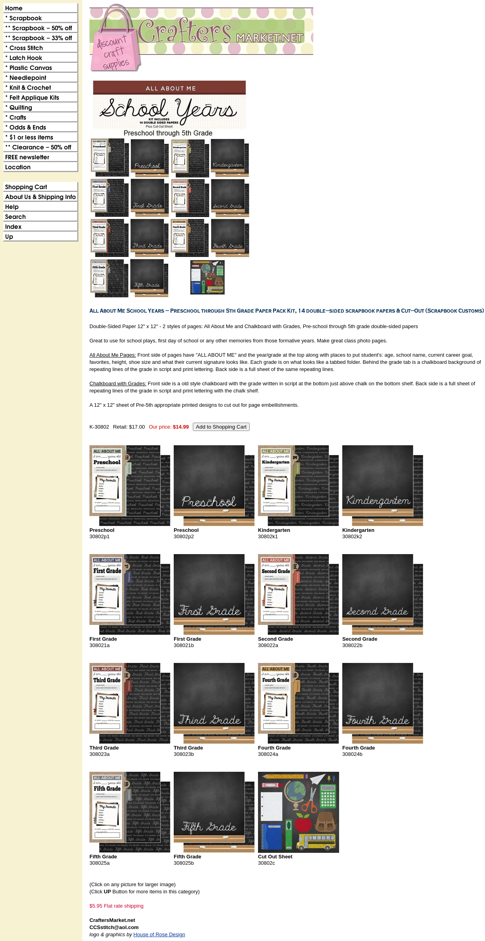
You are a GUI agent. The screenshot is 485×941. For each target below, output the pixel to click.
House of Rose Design (159, 934)
